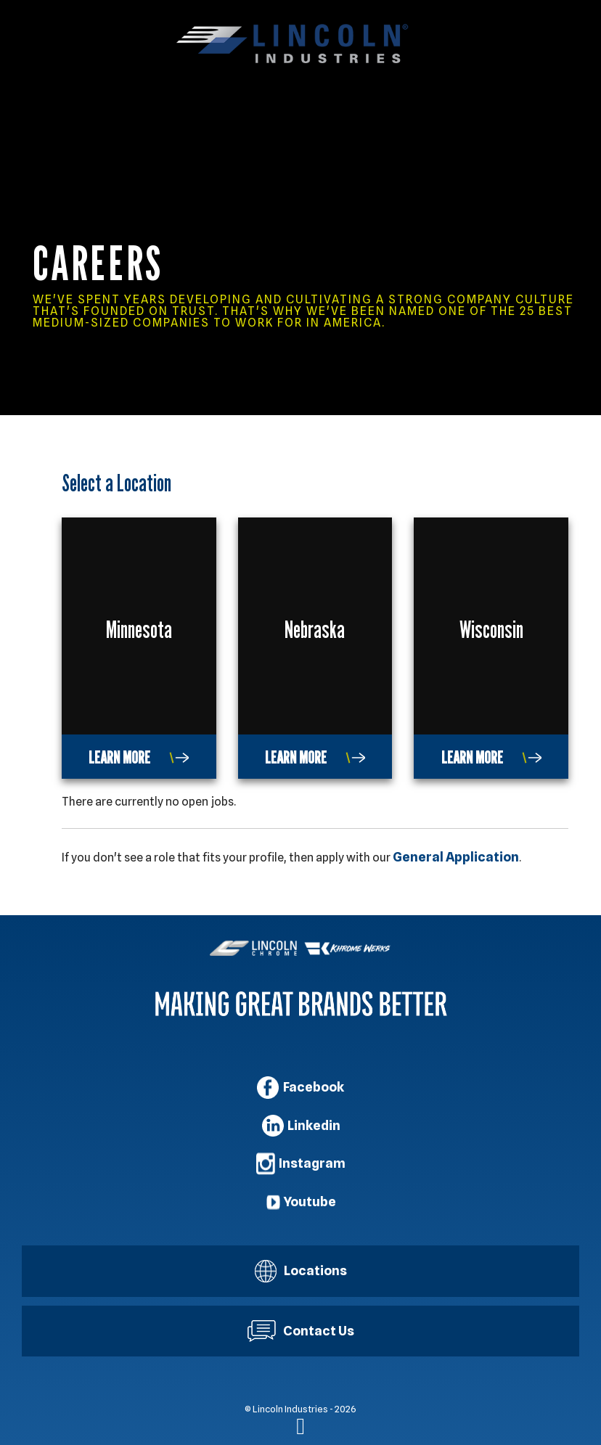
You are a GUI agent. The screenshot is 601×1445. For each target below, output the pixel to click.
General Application (456, 856)
